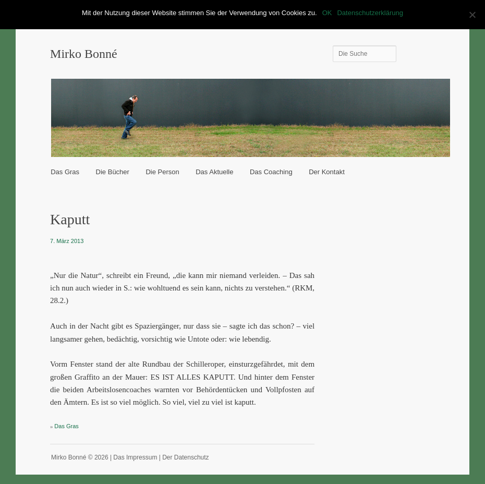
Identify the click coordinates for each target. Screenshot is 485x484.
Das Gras (65, 172)
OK (327, 13)
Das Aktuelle (214, 172)
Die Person (162, 172)
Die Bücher (112, 172)
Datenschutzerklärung (370, 13)
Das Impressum (135, 457)
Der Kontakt (327, 172)
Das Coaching (271, 172)
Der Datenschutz (185, 457)
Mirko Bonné (83, 53)
